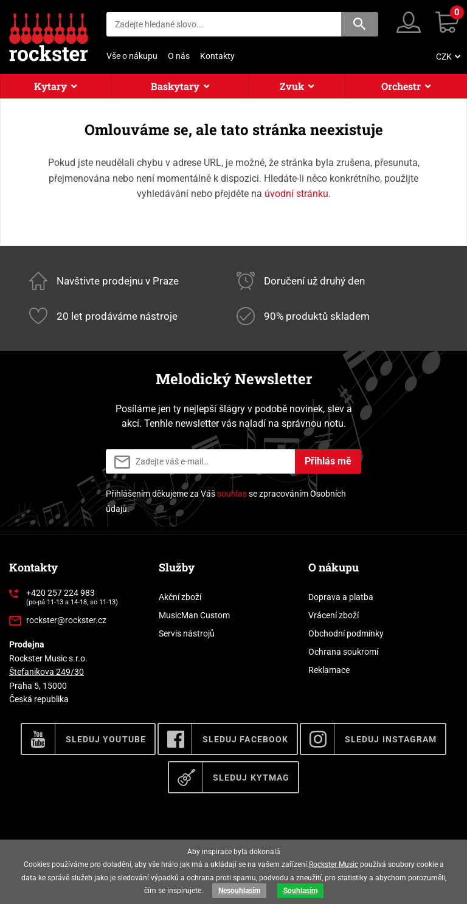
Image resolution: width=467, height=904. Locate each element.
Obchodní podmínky (346, 633)
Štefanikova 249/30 (46, 672)
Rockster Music (333, 864)
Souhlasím (300, 890)
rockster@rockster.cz (66, 620)
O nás (179, 56)
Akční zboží (180, 597)
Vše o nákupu (131, 56)
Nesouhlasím (239, 890)
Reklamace (329, 670)
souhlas (232, 494)
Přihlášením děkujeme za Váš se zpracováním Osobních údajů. (226, 501)
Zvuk (292, 86)
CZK (444, 56)
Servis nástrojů (187, 633)
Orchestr (401, 86)
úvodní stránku (296, 193)
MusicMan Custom (194, 615)
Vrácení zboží (333, 615)
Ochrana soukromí (343, 652)
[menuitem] (447, 56)
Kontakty (217, 56)
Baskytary (175, 86)
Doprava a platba (340, 597)
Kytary (50, 86)
